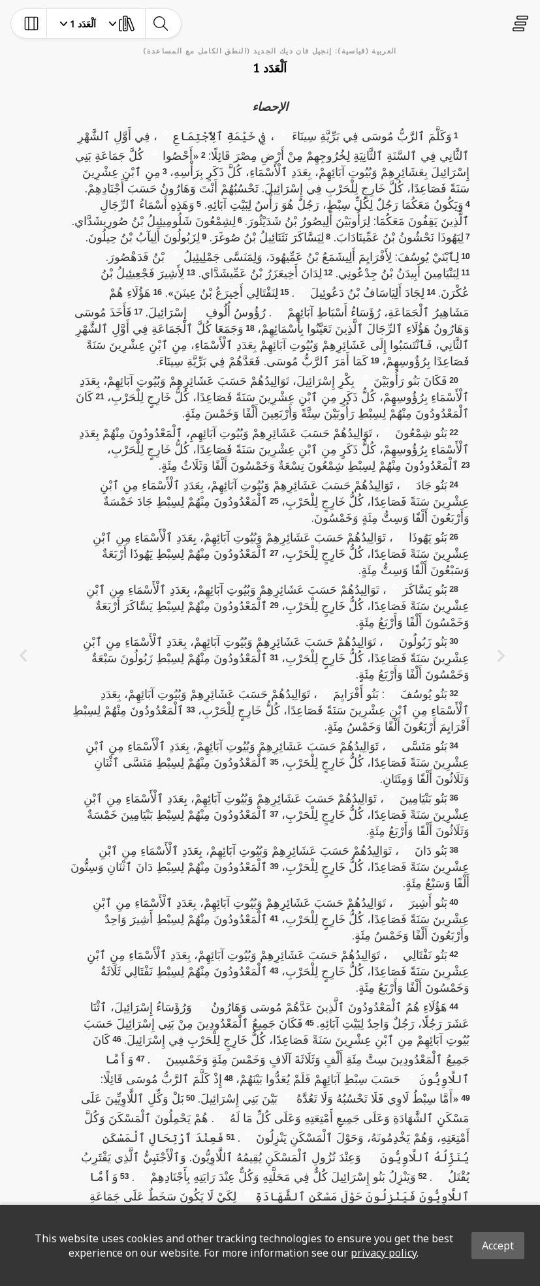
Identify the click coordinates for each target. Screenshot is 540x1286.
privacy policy (384, 1253)
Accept (498, 1245)
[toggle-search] (160, 23)
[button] (284, 132)
